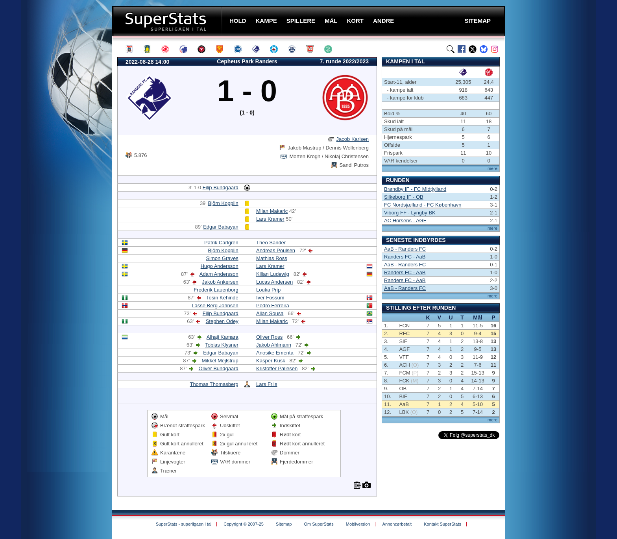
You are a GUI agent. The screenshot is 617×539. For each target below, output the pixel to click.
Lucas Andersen (274, 282)
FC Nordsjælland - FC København (423, 205)
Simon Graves (222, 258)
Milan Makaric (272, 211)
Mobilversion (358, 524)
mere (492, 168)
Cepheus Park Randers (247, 61)
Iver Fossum (270, 298)
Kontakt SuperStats (442, 524)
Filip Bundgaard (220, 187)
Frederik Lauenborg (216, 290)
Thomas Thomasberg (214, 384)
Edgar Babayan (220, 227)
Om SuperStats (318, 524)
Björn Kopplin (223, 203)
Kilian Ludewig (272, 274)
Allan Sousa (269, 313)
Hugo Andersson (219, 266)
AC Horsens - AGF (405, 220)
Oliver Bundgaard (218, 368)
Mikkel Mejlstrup (220, 361)
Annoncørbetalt (397, 524)
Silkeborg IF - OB (403, 197)
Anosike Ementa (275, 353)
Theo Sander (271, 243)
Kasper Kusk (270, 361)
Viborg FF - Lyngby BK (410, 213)
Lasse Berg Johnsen (215, 305)
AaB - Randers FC (405, 249)
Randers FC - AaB (405, 257)
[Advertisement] (64, 155)
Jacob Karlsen (352, 139)
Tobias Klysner (221, 345)
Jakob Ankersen (220, 282)
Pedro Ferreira (272, 305)
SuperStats (167, 21)
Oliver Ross (269, 337)
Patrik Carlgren (221, 243)
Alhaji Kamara (222, 337)
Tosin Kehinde (222, 298)
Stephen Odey (222, 321)
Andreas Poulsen (275, 250)
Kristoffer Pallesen (276, 368)
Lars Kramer (270, 219)
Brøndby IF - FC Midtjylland (415, 189)
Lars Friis (266, 384)
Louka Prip (268, 290)
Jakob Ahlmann (273, 345)
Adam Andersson (219, 274)
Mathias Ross (271, 258)
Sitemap (284, 524)
